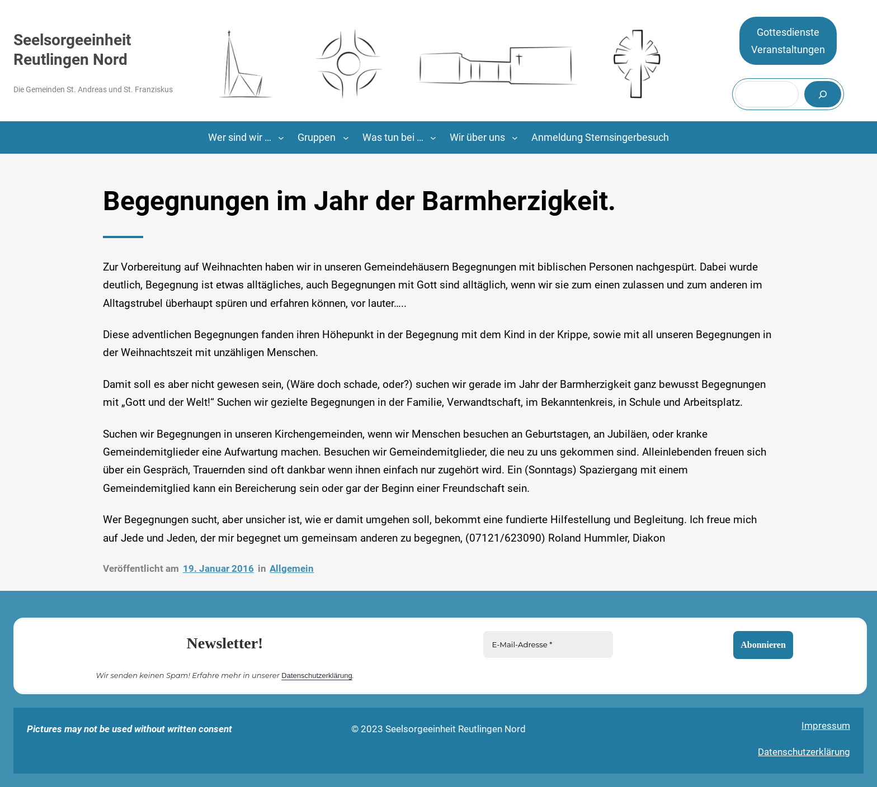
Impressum (825, 725)
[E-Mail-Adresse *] (548, 644)
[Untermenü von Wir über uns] (515, 138)
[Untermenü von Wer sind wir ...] (281, 138)
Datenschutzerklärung (316, 675)
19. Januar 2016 (218, 568)
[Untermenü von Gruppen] (346, 138)
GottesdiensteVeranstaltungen (788, 41)
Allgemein (292, 568)
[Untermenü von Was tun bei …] (433, 138)
